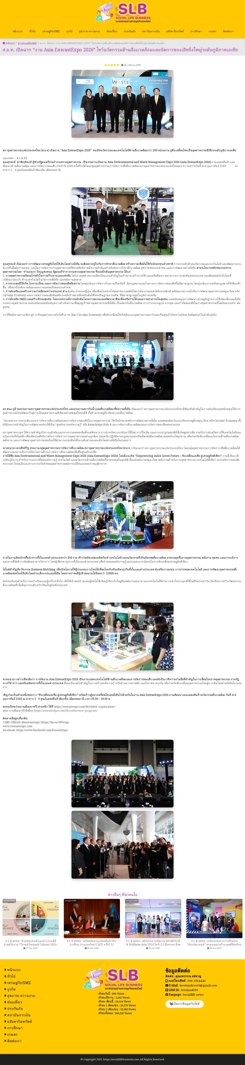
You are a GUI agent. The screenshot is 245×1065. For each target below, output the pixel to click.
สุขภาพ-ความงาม (89, 31)
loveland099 (189, 990)
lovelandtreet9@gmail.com (198, 985)
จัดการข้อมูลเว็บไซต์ (185, 1004)
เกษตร (212, 31)
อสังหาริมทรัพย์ (175, 31)
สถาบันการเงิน (151, 31)
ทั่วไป (32, 31)
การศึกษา (196, 31)
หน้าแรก (18, 31)
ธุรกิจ (70, 31)
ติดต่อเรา (228, 31)
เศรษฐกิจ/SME (51, 31)
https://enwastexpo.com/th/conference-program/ (65, 711)
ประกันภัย (130, 31)
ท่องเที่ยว (112, 31)
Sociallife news (193, 995)
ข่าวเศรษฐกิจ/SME (27, 43)
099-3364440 (196, 981)
